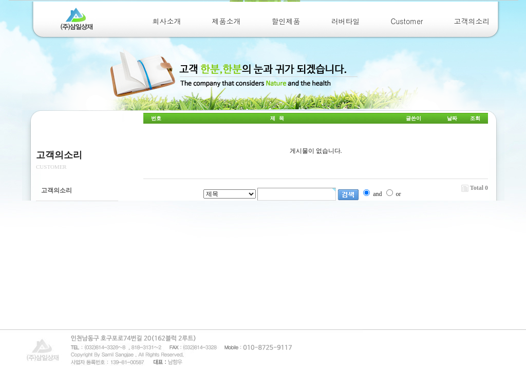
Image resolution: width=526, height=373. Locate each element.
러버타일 (345, 21)
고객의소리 (472, 21)
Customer (407, 21)
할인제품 (286, 21)
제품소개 (226, 21)
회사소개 (167, 21)
